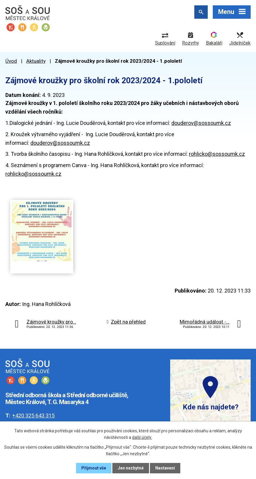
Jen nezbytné (131, 468)
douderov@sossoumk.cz (201, 123)
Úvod (11, 61)
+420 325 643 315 (33, 415)
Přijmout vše (93, 468)
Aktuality (36, 61)
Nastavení (165, 468)
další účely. (142, 437)
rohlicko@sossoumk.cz (217, 154)
